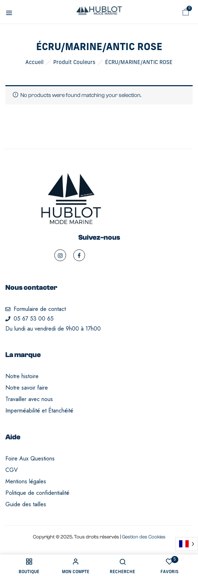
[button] (186, 12)
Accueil (34, 62)
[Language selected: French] (186, 544)
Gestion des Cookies (143, 537)
